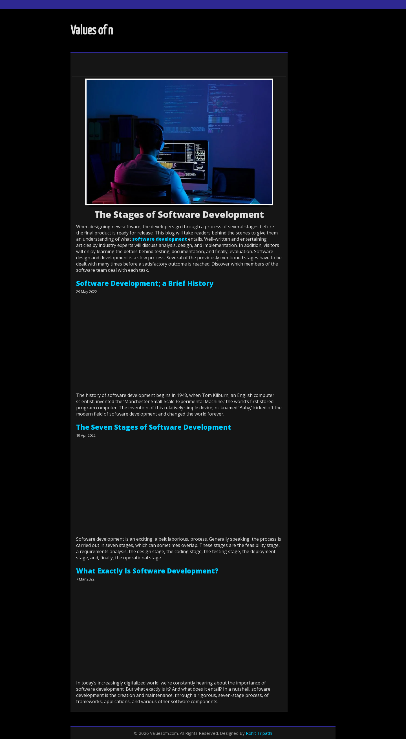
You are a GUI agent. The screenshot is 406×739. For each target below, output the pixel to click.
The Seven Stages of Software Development (153, 427)
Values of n (91, 31)
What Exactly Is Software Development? (147, 570)
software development (159, 239)
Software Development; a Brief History (145, 283)
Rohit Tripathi (259, 733)
